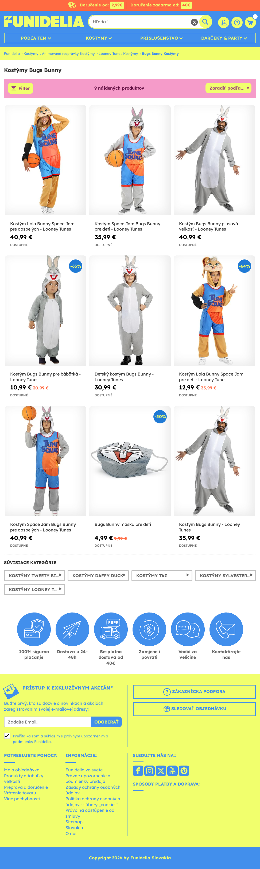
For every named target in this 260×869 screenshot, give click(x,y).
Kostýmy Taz (151, 575)
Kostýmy (96, 38)
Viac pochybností (22, 798)
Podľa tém (33, 38)
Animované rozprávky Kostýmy (68, 53)
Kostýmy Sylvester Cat (228, 575)
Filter (24, 88)
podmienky (23, 741)
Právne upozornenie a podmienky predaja (87, 778)
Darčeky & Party (221, 38)
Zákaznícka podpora (194, 692)
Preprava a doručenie (26, 787)
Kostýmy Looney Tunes (37, 589)
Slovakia (74, 827)
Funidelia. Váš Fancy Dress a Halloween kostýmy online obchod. (44, 21)
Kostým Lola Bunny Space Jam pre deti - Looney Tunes (211, 376)
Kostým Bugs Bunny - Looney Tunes (209, 527)
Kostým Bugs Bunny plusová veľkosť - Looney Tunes (208, 226)
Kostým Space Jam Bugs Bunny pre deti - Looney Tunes (127, 226)
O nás (71, 833)
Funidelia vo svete (84, 769)
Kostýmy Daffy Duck (97, 575)
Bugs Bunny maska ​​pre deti (123, 524)
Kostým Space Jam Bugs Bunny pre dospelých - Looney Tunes (43, 527)
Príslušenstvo (159, 38)
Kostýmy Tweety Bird (35, 575)
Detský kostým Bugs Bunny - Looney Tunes (124, 376)
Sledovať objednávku (194, 709)
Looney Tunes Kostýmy (118, 53)
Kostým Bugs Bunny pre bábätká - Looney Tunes (45, 376)
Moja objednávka (22, 769)
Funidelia (12, 53)
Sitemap (74, 821)
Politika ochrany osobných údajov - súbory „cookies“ (92, 801)
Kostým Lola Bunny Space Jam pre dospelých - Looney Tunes (42, 226)
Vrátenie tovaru (20, 792)
